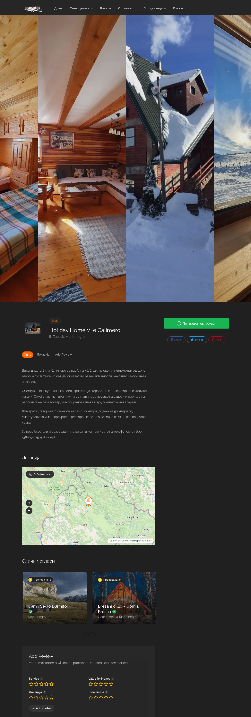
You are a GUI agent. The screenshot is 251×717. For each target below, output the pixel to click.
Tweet (196, 339)
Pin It (216, 339)
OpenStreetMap (130, 541)
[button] (29, 503)
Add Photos (43, 708)
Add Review (63, 354)
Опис (27, 354)
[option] (170, 158)
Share (176, 339)
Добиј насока (41, 474)
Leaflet (113, 541)
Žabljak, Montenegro (67, 337)
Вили (55, 320)
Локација (43, 354)
